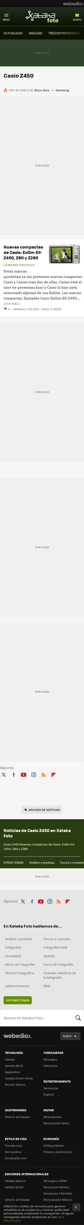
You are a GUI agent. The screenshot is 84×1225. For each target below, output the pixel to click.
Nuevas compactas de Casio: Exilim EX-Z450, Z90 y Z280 (23, 252)
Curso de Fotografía (58, 964)
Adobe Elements (17, 986)
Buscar (78, 1018)
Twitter (3, 773)
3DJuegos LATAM (55, 1181)
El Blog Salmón (53, 1145)
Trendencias (13, 1145)
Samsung (62, 90)
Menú (6, 19)
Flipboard (53, 773)
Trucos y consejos (57, 939)
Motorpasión (52, 1117)
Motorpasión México (57, 1199)
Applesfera (12, 1072)
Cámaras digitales (19, 265)
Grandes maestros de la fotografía (59, 975)
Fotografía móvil (55, 947)
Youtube (23, 773)
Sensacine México (56, 1187)
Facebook (13, 773)
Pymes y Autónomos (57, 1152)
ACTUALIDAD (13, 33)
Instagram (33, 773)
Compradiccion (15, 1158)
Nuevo (77, 19)
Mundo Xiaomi (15, 1084)
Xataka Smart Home (19, 1078)
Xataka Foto (42, 16)
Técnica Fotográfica (19, 973)
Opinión (49, 956)
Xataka (10, 1059)
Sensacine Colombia (57, 1193)
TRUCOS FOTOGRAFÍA (64, 33)
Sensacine (50, 1088)
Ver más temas (17, 1000)
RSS (43, 773)
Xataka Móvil (14, 1065)
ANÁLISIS (35, 33)
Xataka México (15, 1181)
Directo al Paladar (17, 1117)
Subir (67, 1036)
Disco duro (41, 90)
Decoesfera (13, 1152)
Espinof (48, 1094)
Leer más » (12, 303)
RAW (46, 986)
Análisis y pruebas (41, 862)
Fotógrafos (13, 947)
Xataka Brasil (14, 1187)
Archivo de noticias (44, 810)
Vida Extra (50, 1065)
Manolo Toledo (26, 309)
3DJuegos (50, 1059)
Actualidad (13, 956)
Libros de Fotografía (19, 964)
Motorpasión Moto (56, 1123)
